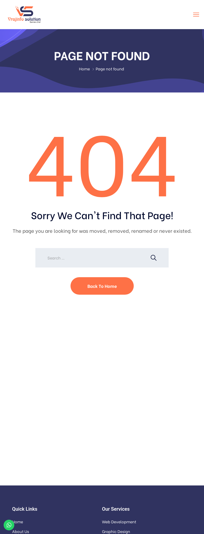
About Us (20, 531)
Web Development (119, 521)
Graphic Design (116, 531)
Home (84, 68)
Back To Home (102, 286)
